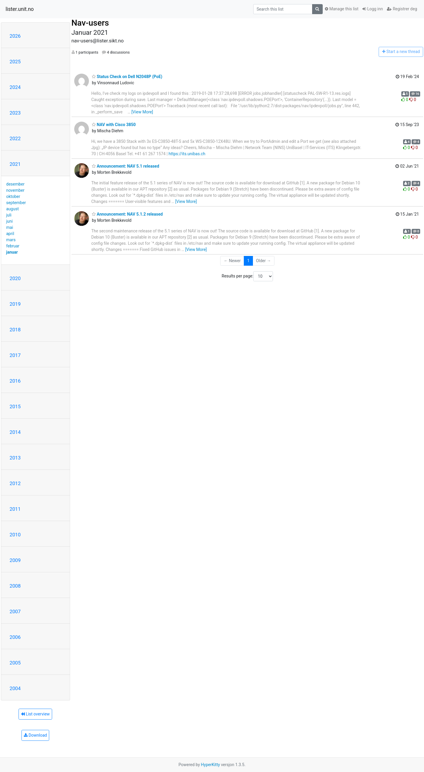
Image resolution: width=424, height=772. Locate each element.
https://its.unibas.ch (187, 153)
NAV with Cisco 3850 (114, 124)
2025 (15, 62)
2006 (15, 637)
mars (11, 239)
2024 (15, 87)
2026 (15, 36)
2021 (15, 164)
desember (15, 184)
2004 (15, 688)
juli (8, 215)
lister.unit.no (20, 9)
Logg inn (372, 8)
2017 (15, 355)
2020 (15, 278)
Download (35, 735)
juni (9, 221)
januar (12, 252)
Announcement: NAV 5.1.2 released (127, 214)
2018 (15, 330)
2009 (15, 560)
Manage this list (341, 8)
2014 (15, 432)
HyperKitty (210, 764)
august (12, 208)
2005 (15, 663)
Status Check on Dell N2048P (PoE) (127, 76)
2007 (15, 611)
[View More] (142, 112)
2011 (15, 509)
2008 (15, 586)
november (15, 190)
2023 (15, 113)
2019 (15, 304)
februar (12, 246)
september (16, 202)
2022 (15, 138)
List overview (35, 714)
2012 (15, 483)
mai (9, 227)
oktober (13, 196)
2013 (15, 458)
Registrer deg (402, 8)
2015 (15, 406)
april (10, 233)
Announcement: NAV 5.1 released (125, 166)
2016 (15, 381)
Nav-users (90, 23)
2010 (15, 535)
